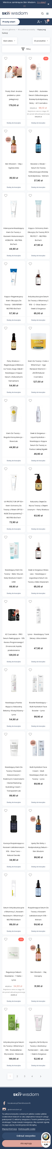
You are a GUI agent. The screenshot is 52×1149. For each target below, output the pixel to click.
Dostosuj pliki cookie (26, 1129)
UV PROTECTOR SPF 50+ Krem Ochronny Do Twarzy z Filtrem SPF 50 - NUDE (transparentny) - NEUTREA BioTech (13, 509)
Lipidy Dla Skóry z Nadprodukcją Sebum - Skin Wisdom (38, 847)
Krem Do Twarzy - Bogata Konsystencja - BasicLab (14, 437)
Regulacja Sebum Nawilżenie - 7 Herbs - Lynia (14, 976)
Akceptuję (26, 1143)
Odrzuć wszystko (26, 1135)
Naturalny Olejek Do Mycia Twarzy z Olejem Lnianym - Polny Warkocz (38, 505)
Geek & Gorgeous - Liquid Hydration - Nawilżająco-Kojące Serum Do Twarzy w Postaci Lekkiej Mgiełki (38, 441)
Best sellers (9, 41)
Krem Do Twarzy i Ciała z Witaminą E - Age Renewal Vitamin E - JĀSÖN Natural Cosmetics (38, 369)
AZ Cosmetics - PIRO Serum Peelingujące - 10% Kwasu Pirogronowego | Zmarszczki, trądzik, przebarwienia (13, 642)
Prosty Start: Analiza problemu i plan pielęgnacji (13, 95)
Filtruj (26, 49)
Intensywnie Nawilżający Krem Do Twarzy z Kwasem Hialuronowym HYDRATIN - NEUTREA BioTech (13, 236)
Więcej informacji (9, 1129)
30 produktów (41, 41)
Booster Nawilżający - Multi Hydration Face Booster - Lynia (38, 706)
